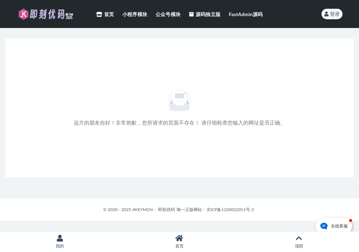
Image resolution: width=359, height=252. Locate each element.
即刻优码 (166, 209)
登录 (332, 14)
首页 (179, 241)
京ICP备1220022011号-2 (230, 209)
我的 (60, 241)
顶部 (299, 241)
